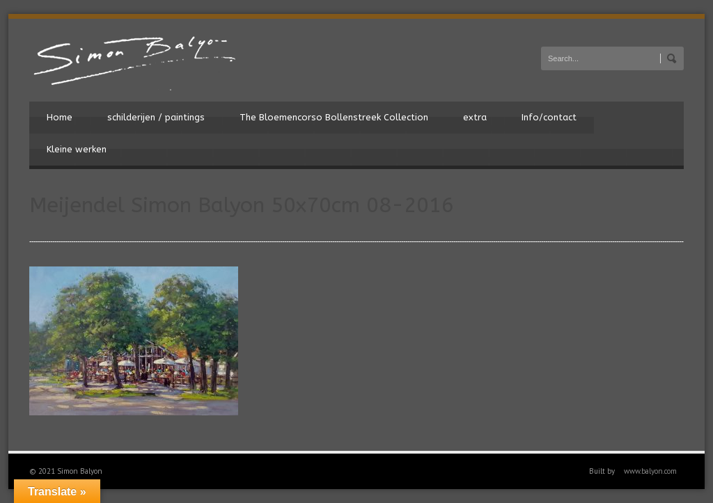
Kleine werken (77, 149)
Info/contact (549, 117)
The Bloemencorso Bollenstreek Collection (334, 117)
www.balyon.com (650, 471)
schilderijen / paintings (156, 117)
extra (475, 117)
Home (59, 117)
